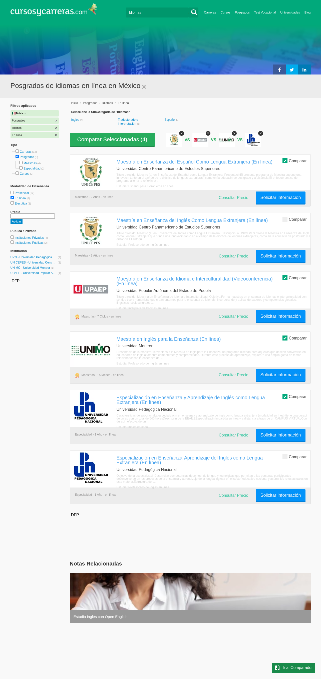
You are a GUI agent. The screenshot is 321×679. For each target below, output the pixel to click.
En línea (21, 198)
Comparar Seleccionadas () (112, 139)
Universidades (290, 12)
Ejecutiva (21, 203)
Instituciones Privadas (31, 238)
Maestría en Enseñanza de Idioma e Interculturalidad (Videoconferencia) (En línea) (195, 281)
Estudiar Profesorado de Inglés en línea (143, 244)
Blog (307, 12)
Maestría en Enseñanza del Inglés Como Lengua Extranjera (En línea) (192, 220)
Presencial (22, 193)
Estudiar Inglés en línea (132, 427)
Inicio (74, 103)
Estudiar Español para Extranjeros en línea (145, 186)
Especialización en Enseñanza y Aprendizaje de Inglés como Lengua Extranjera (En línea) (191, 400)
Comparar (294, 160)
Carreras (210, 12)
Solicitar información (280, 197)
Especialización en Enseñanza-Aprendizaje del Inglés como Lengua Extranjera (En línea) (190, 460)
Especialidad (32, 168)
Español (170, 120)
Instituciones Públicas (31, 242)
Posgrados (242, 12)
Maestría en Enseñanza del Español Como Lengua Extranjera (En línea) (194, 161)
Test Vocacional (265, 12)
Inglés (75, 120)
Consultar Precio (233, 198)
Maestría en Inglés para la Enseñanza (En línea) (169, 339)
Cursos (225, 12)
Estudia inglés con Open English (101, 616)
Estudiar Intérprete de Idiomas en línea (142, 308)
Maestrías (30, 163)
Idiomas (107, 103)
